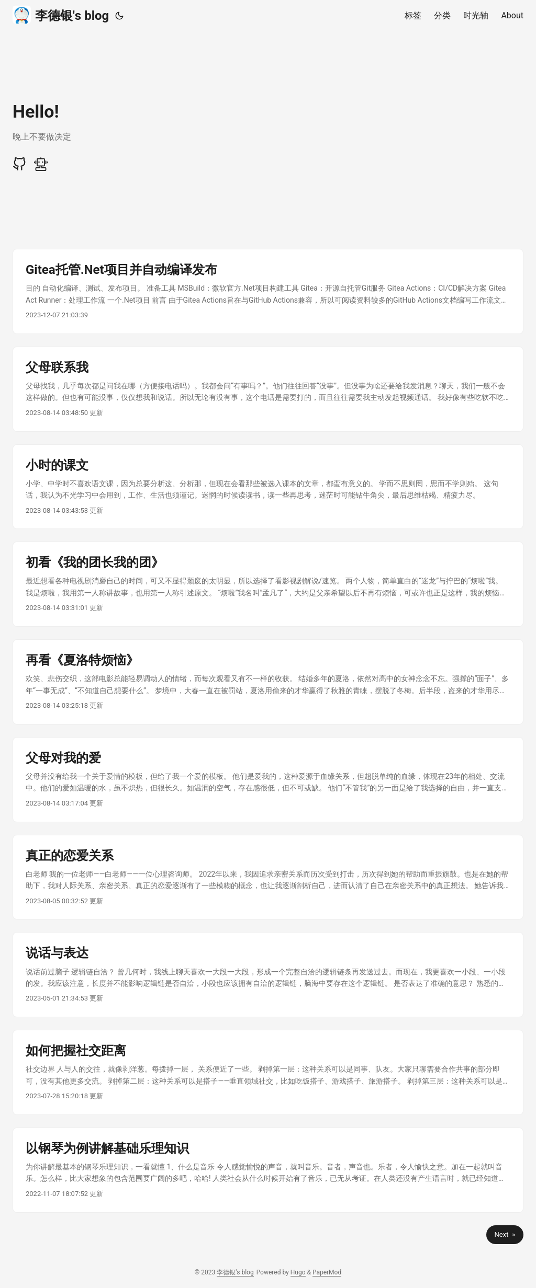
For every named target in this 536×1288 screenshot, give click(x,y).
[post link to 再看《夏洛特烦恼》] (268, 682)
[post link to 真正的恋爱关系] (268, 877)
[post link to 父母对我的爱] (268, 780)
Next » (505, 1234)
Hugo (298, 1272)
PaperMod (326, 1272)
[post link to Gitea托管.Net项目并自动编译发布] (268, 291)
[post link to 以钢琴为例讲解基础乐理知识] (268, 1170)
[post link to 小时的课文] (268, 487)
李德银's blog (61, 15)
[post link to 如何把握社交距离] (268, 1072)
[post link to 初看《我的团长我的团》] (268, 584)
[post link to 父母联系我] (268, 389)
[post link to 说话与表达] (268, 975)
